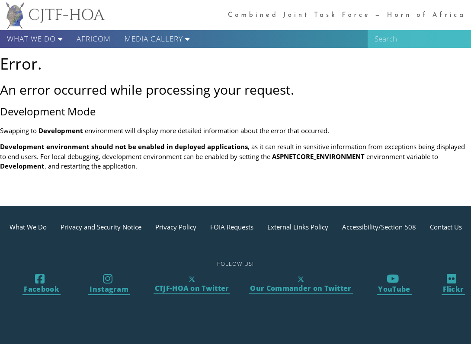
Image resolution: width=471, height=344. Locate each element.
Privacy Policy (175, 227)
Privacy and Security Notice (101, 227)
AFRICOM (94, 39)
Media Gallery (157, 39)
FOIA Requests (231, 227)
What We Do (35, 39)
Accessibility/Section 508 (379, 227)
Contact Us (446, 227)
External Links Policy (297, 227)
